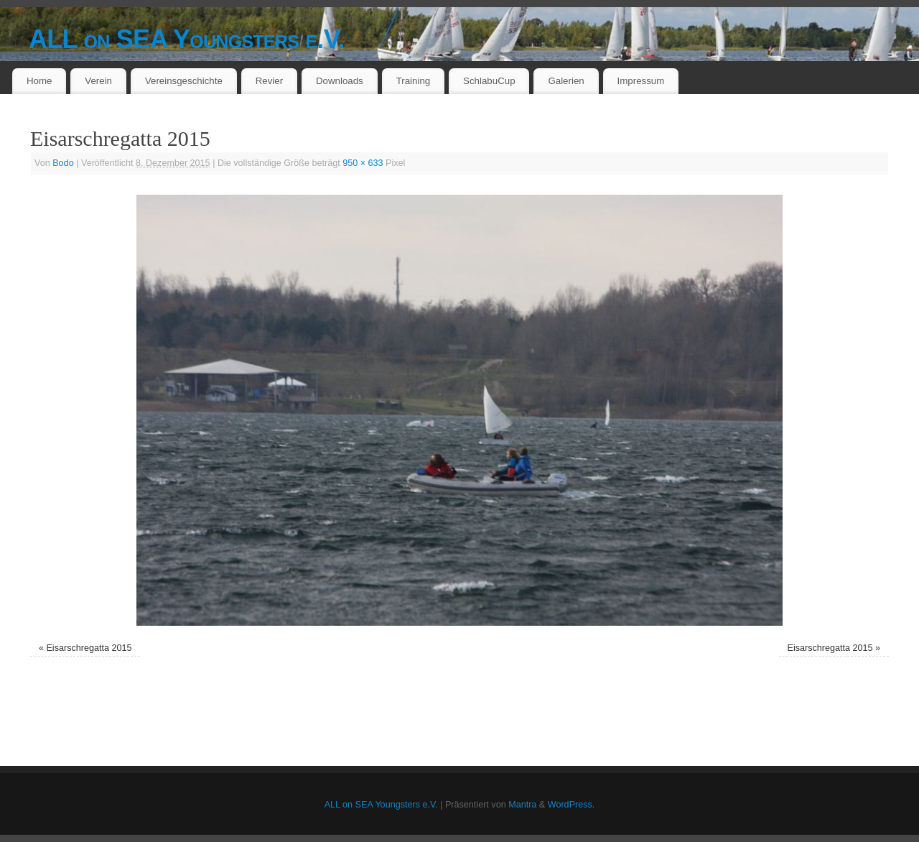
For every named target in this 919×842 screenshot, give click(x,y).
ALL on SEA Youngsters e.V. (187, 39)
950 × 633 (362, 163)
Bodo (62, 163)
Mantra (522, 805)
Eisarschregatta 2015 (88, 648)
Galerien (566, 80)
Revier (269, 80)
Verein (98, 80)
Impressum (641, 80)
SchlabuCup (489, 80)
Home (39, 80)
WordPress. (571, 805)
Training (413, 80)
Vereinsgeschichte (184, 80)
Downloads (339, 80)
